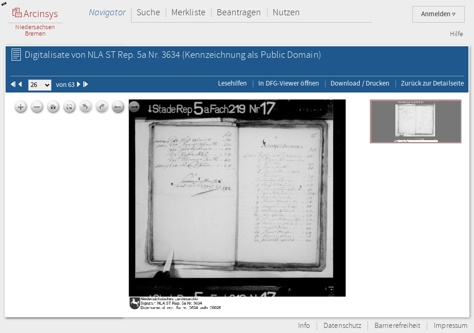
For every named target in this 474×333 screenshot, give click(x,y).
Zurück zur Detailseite (432, 83)
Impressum (451, 325)
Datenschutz (342, 325)
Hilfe (456, 34)
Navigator (107, 12)
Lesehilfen (232, 83)
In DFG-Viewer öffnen (288, 83)
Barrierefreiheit (397, 325)
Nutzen (286, 12)
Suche (148, 12)
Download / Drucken (360, 83)
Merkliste (188, 12)
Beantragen (239, 12)
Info (304, 325)
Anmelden (438, 14)
